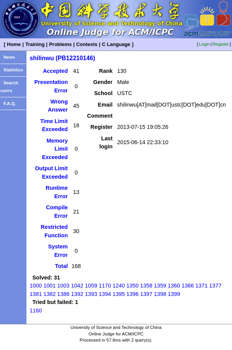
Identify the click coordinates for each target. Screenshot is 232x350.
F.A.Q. (9, 103)
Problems (60, 44)
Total (61, 266)
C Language (116, 44)
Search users (9, 87)
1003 (63, 286)
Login (204, 44)
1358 (146, 286)
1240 (118, 286)
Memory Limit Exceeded (54, 149)
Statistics (13, 69)
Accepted (55, 71)
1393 (91, 294)
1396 (132, 294)
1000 (36, 286)
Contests (86, 44)
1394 (105, 294)
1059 (91, 286)
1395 (118, 294)
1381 (36, 294)
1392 (77, 294)
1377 (215, 286)
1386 (63, 294)
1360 (174, 286)
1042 (77, 286)
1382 (49, 294)
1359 (160, 286)
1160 (36, 310)
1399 (174, 294)
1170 (105, 286)
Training (34, 44)
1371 (202, 286)
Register (220, 44)
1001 (49, 286)
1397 (146, 294)
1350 (132, 286)
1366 (187, 286)
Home (14, 44)
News (9, 57)
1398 (160, 294)
